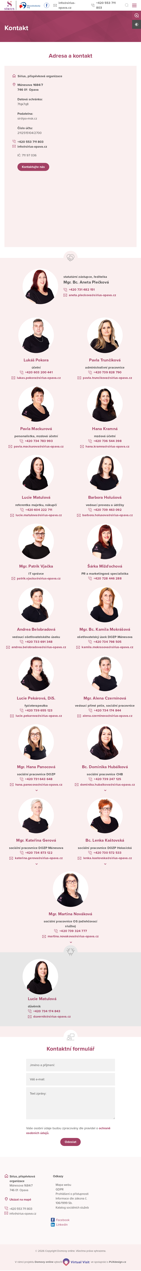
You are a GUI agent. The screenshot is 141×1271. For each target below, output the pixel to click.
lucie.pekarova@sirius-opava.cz (39, 716)
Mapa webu (63, 1185)
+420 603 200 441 (39, 373)
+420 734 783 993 (39, 441)
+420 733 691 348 (38, 642)
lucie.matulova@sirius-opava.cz (39, 515)
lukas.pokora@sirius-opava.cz (39, 378)
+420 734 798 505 (107, 642)
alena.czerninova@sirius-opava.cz (107, 716)
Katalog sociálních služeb (72, 1208)
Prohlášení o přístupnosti (72, 1194)
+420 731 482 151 (82, 290)
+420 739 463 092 (108, 510)
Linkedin (62, 1225)
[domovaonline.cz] (44, 1263)
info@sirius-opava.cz (71, 5)
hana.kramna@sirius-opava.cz (107, 447)
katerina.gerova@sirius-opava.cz (39, 858)
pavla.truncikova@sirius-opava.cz (107, 378)
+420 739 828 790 (107, 373)
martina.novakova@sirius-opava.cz (73, 937)
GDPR (59, 1190)
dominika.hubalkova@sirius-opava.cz (107, 785)
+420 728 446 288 (108, 579)
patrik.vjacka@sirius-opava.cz (39, 579)
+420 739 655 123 (38, 711)
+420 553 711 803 (108, 5)
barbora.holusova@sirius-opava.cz (107, 515)
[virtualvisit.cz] (76, 1262)
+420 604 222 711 (38, 510)
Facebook (63, 1220)
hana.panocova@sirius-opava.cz (38, 785)
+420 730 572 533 (107, 853)
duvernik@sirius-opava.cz (52, 1017)
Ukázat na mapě (20, 1200)
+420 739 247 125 (107, 779)
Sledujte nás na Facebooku (44, 5)
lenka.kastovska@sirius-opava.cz (107, 858)
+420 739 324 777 (73, 931)
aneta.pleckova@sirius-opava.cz (92, 295)
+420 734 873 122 (38, 853)
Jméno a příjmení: (42, 1065)
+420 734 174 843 (46, 1011)
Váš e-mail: (37, 1080)
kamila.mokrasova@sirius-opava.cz (107, 647)
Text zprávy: (38, 1094)
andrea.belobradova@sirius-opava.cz (39, 647)
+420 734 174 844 (107, 711)
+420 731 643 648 (38, 779)
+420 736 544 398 (108, 441)
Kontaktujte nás (33, 167)
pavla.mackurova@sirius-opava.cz (39, 447)
